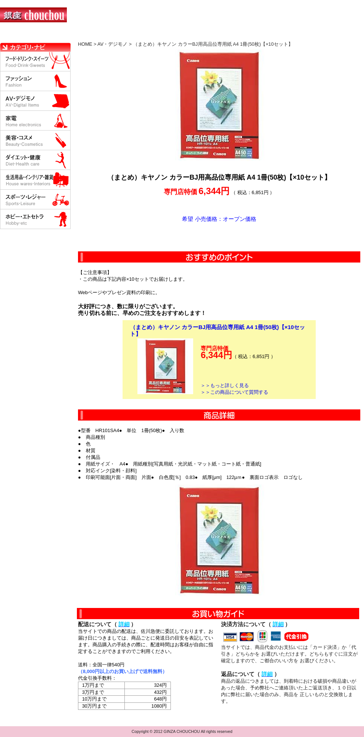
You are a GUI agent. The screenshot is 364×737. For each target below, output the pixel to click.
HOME (32, 35)
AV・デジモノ (112, 44)
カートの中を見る (325, 35)
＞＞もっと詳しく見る (225, 385)
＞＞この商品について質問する (234, 392)
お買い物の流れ (77, 35)
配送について (177, 35)
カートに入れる (219, 237)
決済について (128, 35)
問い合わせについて (274, 35)
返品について (226, 35)
